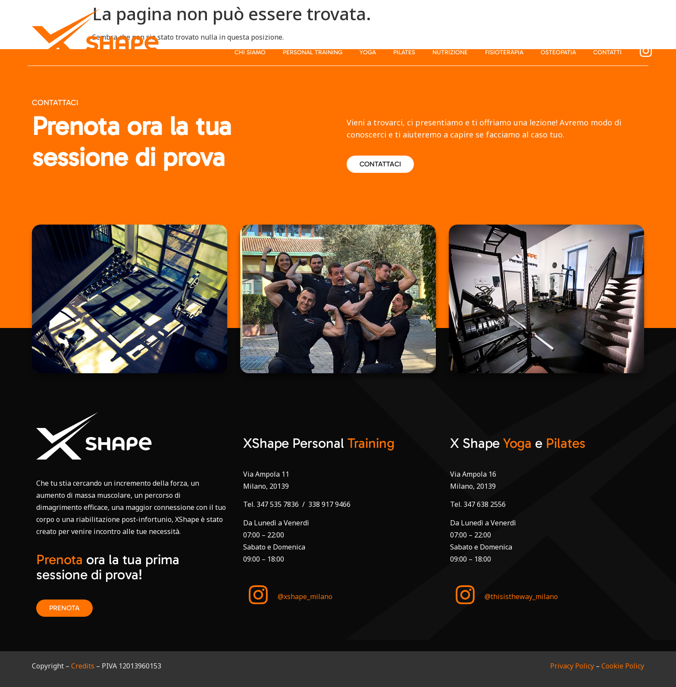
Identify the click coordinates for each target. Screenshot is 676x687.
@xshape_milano (305, 596)
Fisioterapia (504, 52)
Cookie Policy (622, 666)
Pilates (404, 52)
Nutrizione (450, 52)
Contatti (607, 52)
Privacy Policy (572, 666)
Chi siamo (250, 52)
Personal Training (312, 52)
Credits (82, 666)
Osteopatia (558, 52)
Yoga (368, 52)
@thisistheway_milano (521, 596)
